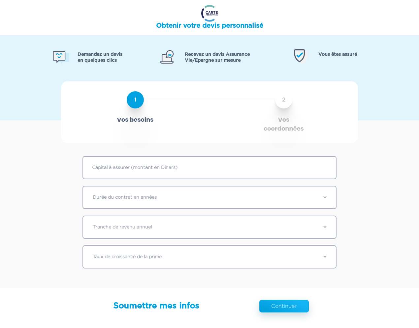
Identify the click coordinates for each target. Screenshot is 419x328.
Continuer (284, 306)
